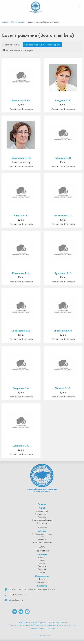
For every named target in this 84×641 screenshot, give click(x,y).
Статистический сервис (42, 520)
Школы (42, 537)
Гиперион (42, 566)
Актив (42, 572)
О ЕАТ (42, 508)
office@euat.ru (16, 599)
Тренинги (42, 539)
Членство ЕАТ (42, 511)
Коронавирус (42, 550)
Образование (42, 575)
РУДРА (42, 563)
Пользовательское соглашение (42, 628)
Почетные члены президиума (18, 50)
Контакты (42, 585)
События (42, 530)
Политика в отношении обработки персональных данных (42, 622)
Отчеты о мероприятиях (42, 542)
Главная (42, 504)
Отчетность (42, 523)
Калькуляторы (42, 582)
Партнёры (42, 517)
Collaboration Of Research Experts (42, 44)
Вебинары (42, 527)
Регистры (42, 554)
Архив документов (42, 634)
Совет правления (11, 44)
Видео (42, 579)
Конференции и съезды (42, 534)
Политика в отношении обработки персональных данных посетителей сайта (42, 625)
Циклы (42, 546)
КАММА (42, 557)
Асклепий (42, 569)
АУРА (42, 560)
